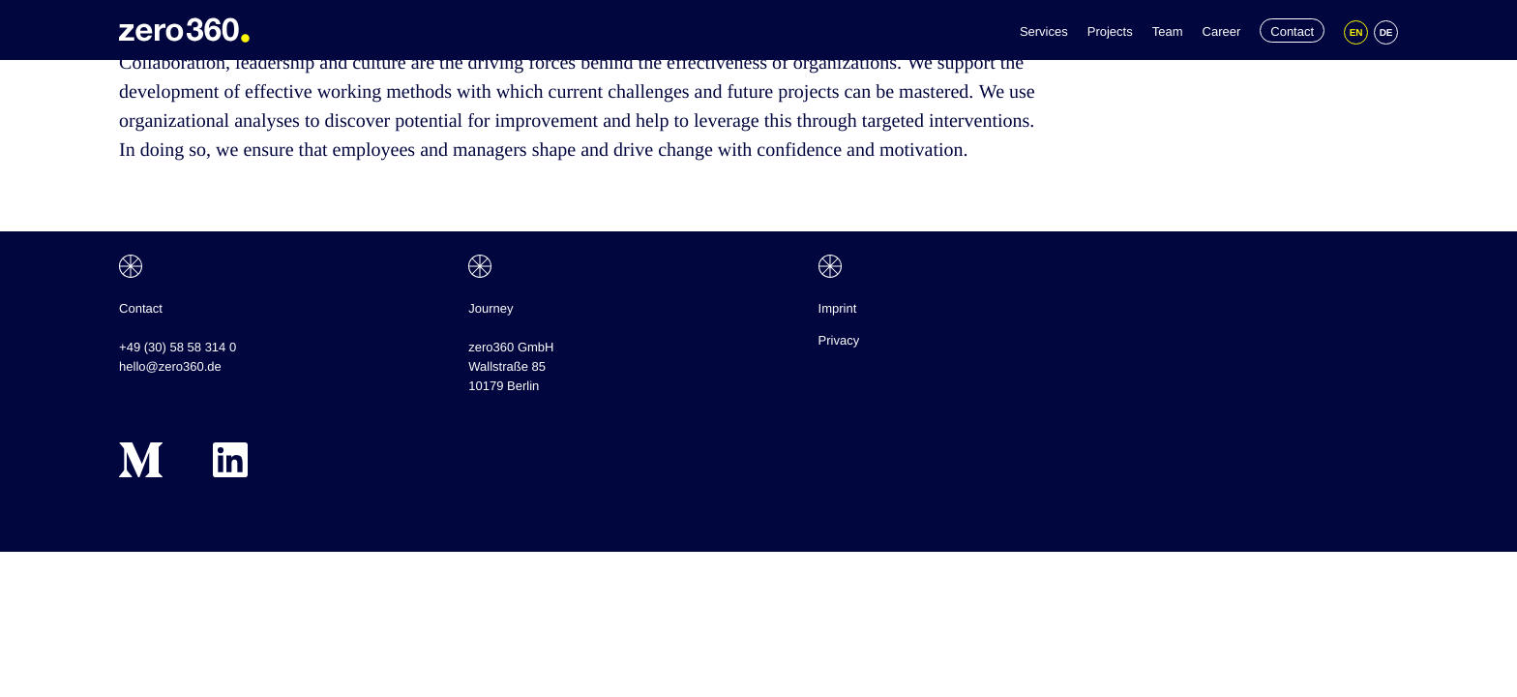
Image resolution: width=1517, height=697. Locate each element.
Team (1167, 31)
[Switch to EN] (1356, 32)
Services (1044, 31)
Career (1222, 31)
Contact (1292, 31)
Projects (1110, 31)
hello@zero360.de (170, 366)
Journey (490, 308)
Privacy (839, 340)
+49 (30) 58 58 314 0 (177, 347)
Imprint (837, 308)
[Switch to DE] (1386, 32)
